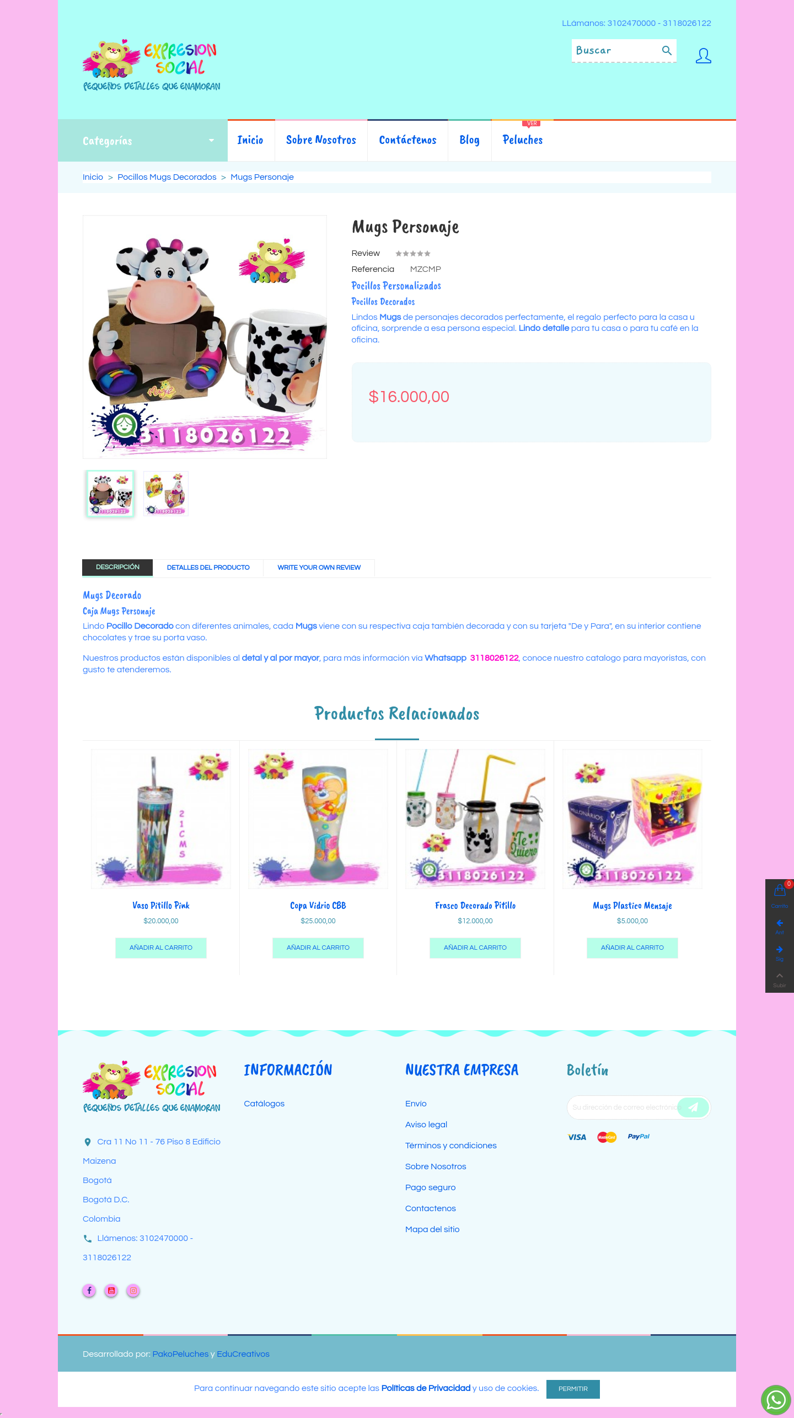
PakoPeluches (180, 1354)
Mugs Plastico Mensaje (632, 905)
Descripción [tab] (118, 567)
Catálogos (264, 1103)
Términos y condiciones (451, 1145)
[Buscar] (624, 51)
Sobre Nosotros (435, 1166)
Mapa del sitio (432, 1229)
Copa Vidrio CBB (318, 905)
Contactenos (430, 1208)
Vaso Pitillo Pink (161, 905)
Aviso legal (426, 1124)
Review (366, 253)
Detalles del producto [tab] (208, 567)
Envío (416, 1103)
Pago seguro (430, 1187)
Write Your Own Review (319, 567)
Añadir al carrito (161, 947)
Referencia (373, 269)
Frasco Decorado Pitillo (475, 905)
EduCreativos (243, 1354)
